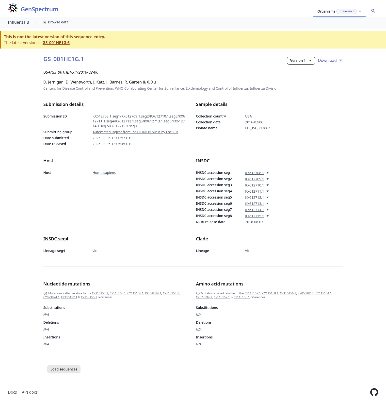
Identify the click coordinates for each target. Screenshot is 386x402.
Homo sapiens (104, 172)
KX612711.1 (254, 191)
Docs (12, 392)
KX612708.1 (254, 172)
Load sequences (63, 369)
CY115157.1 (100, 293)
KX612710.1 (254, 185)
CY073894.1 (51, 297)
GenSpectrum (39, 9)
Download (330, 60)
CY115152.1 (69, 297)
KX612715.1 (254, 216)
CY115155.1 (89, 297)
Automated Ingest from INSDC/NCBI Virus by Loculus (135, 132)
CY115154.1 (171, 293)
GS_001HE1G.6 (56, 42)
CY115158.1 (118, 293)
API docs (30, 392)
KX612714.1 (254, 209)
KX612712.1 (254, 197)
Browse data (55, 22)
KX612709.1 (254, 179)
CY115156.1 (135, 293)
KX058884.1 (153, 293)
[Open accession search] (373, 10)
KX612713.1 (254, 203)
